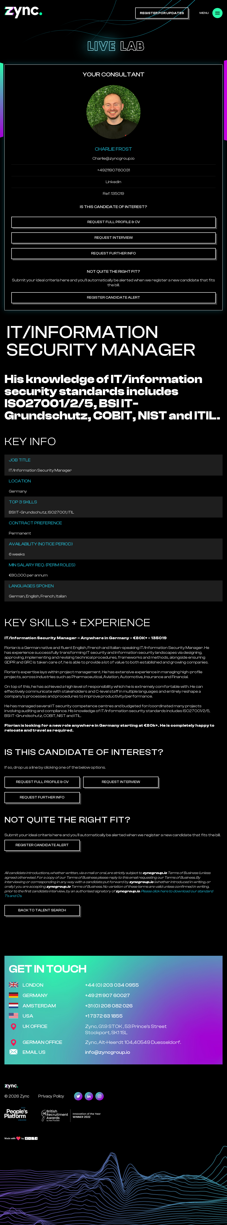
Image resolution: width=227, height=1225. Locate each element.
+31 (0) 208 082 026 (109, 1006)
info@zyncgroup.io (107, 1052)
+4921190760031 (113, 170)
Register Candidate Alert (113, 298)
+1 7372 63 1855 (104, 1016)
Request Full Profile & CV (113, 222)
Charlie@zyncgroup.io (113, 158)
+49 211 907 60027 (107, 995)
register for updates (162, 13)
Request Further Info (113, 253)
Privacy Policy (51, 1096)
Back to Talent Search (42, 910)
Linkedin (113, 182)
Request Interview (113, 238)
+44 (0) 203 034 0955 (112, 985)
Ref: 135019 (113, 193)
